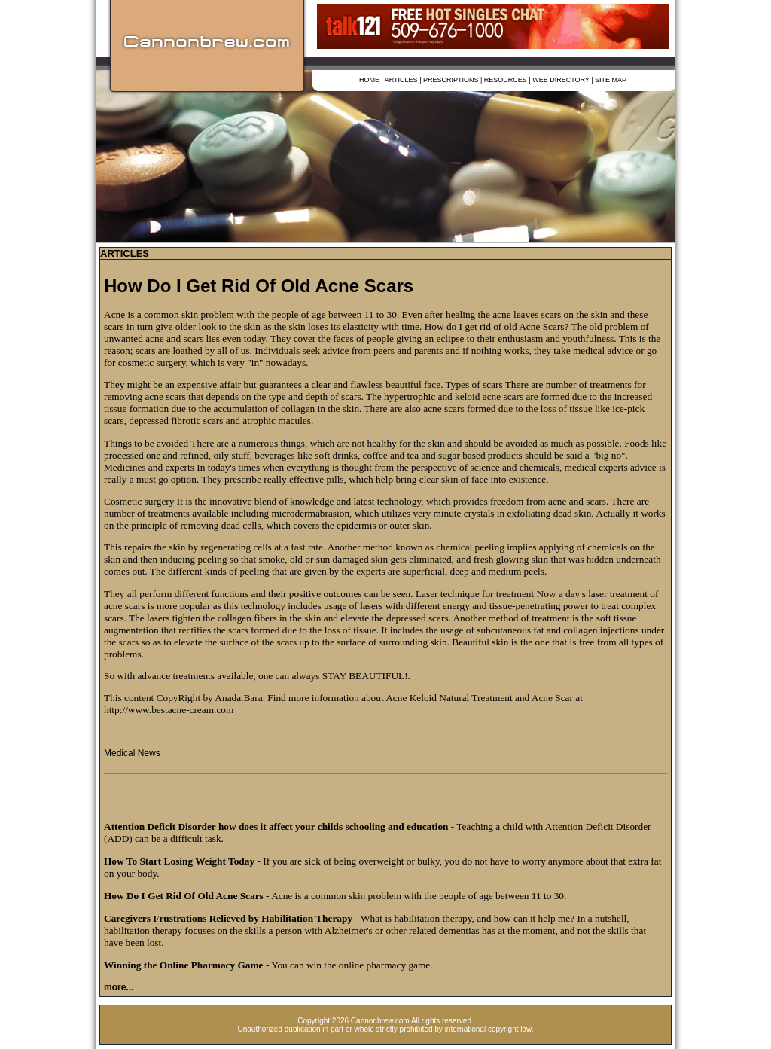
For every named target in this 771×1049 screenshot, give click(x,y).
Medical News (132, 753)
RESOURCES (505, 80)
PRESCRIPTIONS (451, 80)
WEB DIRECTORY (561, 80)
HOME (369, 80)
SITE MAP (610, 80)
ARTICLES (401, 80)
